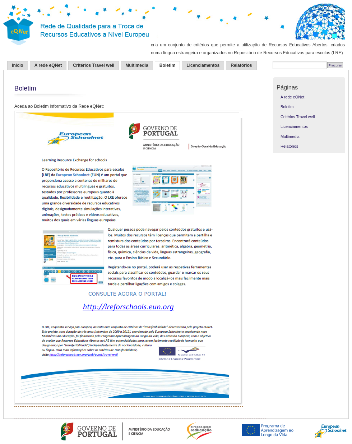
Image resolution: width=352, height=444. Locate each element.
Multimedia (136, 65)
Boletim (167, 65)
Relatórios (241, 65)
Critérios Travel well (93, 65)
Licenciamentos (202, 65)
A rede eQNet (48, 65)
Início (17, 65)
